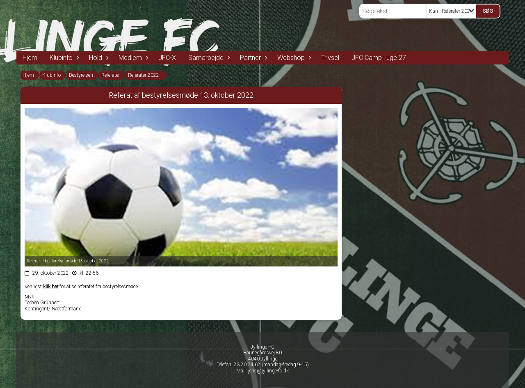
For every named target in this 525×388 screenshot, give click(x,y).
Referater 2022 (143, 75)
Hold (97, 58)
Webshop (293, 58)
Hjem (30, 58)
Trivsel (330, 58)
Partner (252, 58)
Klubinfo (63, 58)
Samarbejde (208, 58)
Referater (110, 75)
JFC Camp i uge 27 (379, 58)
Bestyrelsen (81, 75)
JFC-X (167, 58)
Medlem (132, 58)
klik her (50, 286)
